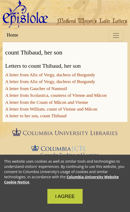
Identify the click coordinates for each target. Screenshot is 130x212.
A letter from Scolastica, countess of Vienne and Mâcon (56, 95)
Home (12, 35)
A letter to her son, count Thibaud (36, 115)
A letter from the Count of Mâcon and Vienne (46, 102)
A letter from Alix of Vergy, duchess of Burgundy (50, 74)
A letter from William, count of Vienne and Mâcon (51, 109)
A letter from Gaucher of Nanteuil (36, 88)
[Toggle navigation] (116, 35)
